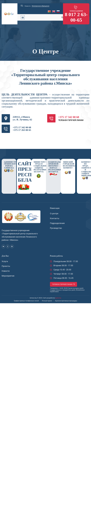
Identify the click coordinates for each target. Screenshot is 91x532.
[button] (23, 17)
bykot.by (58, 298)
